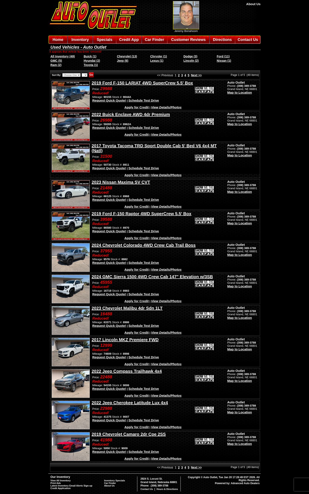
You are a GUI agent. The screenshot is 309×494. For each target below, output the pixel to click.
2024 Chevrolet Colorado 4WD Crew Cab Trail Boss (144, 245)
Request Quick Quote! (109, 100)
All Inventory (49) (62, 56)
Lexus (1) (156, 60)
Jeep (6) (122, 60)
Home (58, 40)
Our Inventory (60, 477)
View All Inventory (60, 480)
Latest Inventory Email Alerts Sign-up (71, 485)
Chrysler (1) (158, 56)
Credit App (129, 40)
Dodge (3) (190, 56)
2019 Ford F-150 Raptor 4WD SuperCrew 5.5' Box (141, 213)
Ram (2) (55, 65)
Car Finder (154, 40)
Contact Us (248, 40)
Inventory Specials (114, 480)
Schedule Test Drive (143, 100)
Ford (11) (223, 56)
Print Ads (55, 483)
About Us (253, 4)
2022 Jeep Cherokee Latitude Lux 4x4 (130, 402)
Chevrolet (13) (127, 56)
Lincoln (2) (191, 60)
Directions (222, 40)
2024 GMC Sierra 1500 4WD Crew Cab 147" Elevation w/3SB (152, 276)
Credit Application (60, 488)
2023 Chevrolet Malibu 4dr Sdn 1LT (127, 308)
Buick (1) (90, 56)
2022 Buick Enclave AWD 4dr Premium (131, 114)
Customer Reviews (188, 40)
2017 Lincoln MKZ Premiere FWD (125, 339)
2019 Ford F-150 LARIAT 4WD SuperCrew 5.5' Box (142, 83)
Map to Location (239, 92)
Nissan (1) (224, 60)
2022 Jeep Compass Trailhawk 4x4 (127, 371)
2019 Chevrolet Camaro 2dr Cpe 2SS (129, 434)
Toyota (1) (91, 65)
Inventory (80, 40)
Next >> (196, 75)
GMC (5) (56, 60)
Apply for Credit (136, 107)
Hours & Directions (167, 489)
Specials (104, 40)
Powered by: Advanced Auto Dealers (237, 483)
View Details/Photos (166, 107)
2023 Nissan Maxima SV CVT (121, 182)
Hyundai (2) (92, 60)
